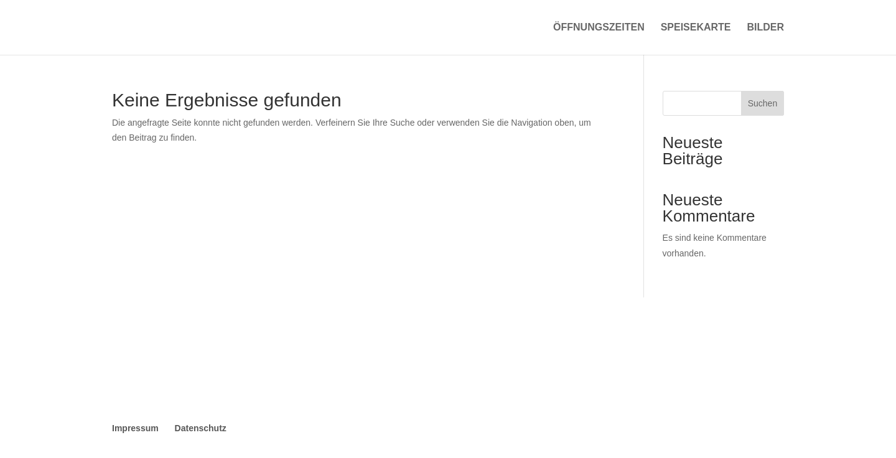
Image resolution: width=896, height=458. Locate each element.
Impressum (135, 428)
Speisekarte (696, 27)
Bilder (765, 27)
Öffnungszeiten (599, 27)
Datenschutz (200, 428)
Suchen (762, 103)
